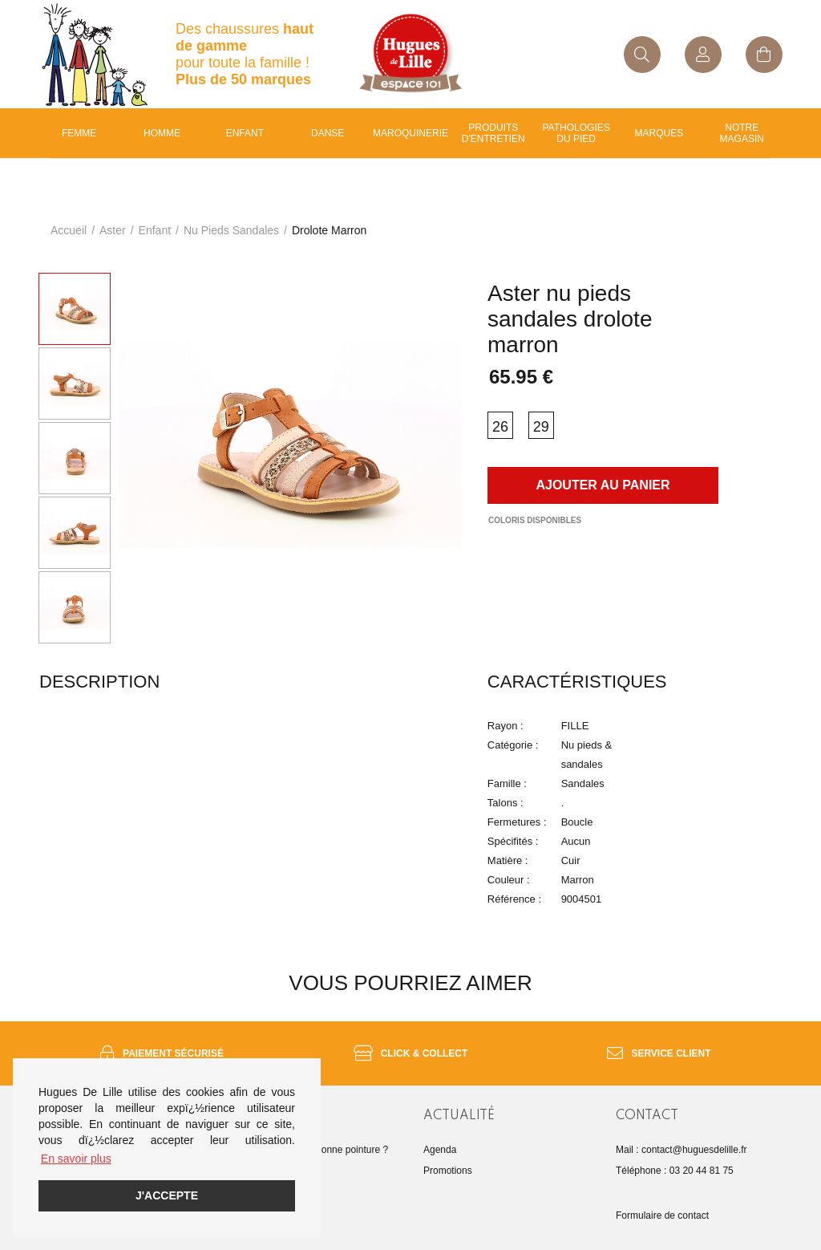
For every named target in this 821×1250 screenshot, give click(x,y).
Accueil (69, 230)
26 (500, 427)
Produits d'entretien (493, 133)
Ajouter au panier (602, 485)
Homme (162, 133)
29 (541, 427)
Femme (79, 133)
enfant (245, 133)
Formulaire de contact (662, 1215)
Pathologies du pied (576, 133)
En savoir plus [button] (76, 1158)
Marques (659, 133)
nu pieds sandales (231, 230)
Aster (112, 230)
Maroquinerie (410, 133)
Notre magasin (742, 133)
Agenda (439, 1149)
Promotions (447, 1170)
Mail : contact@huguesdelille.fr (681, 1149)
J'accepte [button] (166, 1195)
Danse (327, 133)
